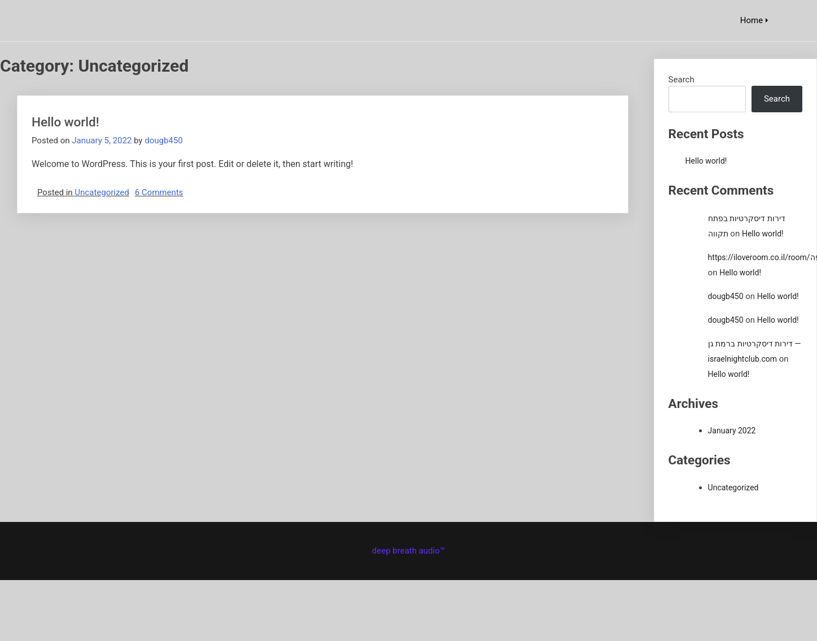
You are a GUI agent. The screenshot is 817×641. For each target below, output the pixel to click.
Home (751, 20)
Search (681, 79)
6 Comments (159, 192)
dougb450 (163, 140)
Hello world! (65, 122)
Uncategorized (102, 192)
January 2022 (732, 430)
